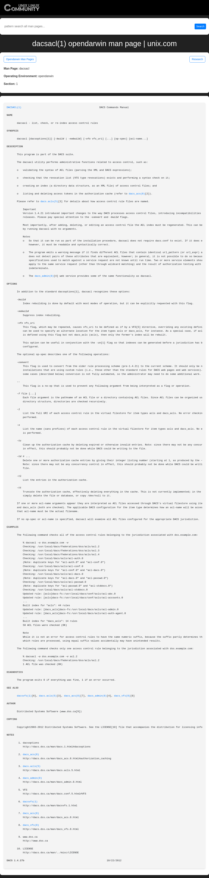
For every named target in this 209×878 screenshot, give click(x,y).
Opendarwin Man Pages (20, 59)
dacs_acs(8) (137, 193)
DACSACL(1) (14, 107)
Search (200, 26)
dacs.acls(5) (49, 201)
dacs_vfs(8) (122, 695)
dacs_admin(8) (44, 276)
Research (197, 59)
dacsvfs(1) (24, 695)
